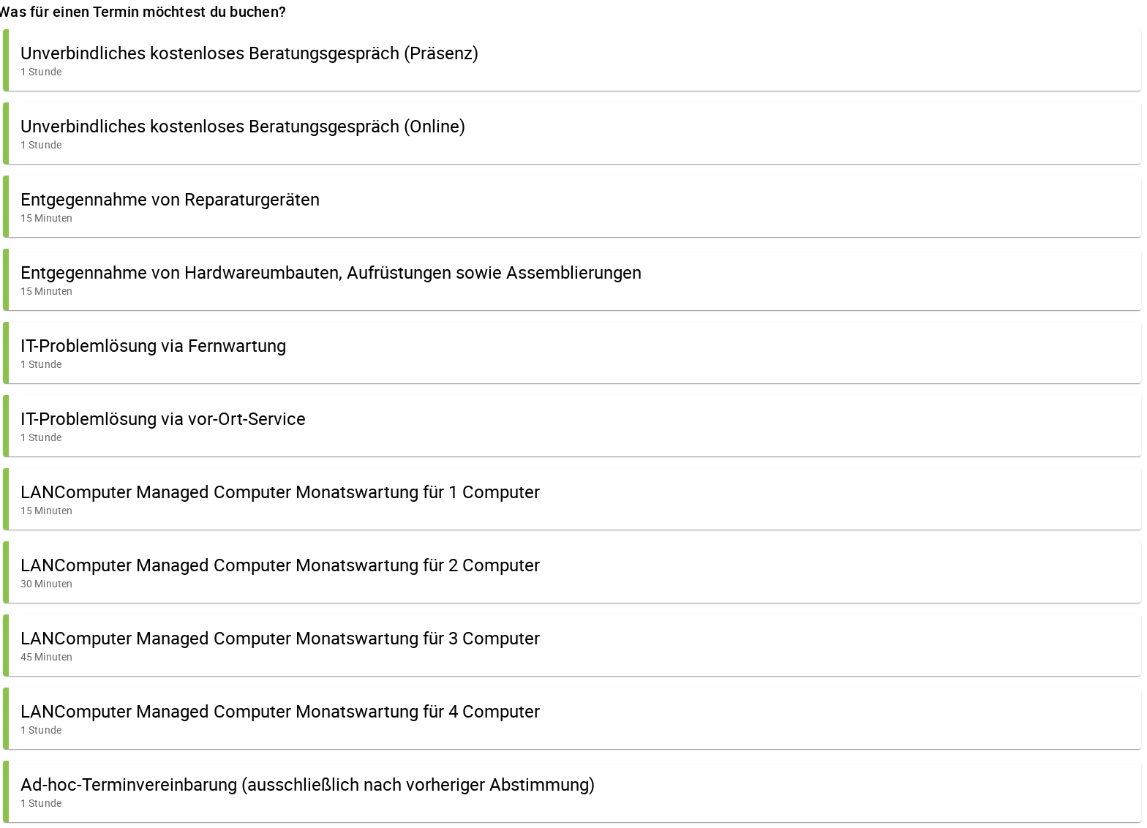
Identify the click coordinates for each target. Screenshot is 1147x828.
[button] (572, 60)
